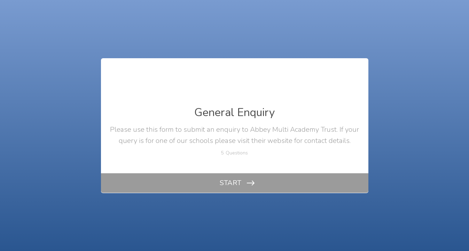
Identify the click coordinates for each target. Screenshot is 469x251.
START (230, 183)
